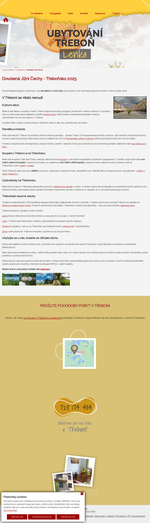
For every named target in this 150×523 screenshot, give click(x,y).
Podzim (6, 226)
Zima (4, 231)
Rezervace (100, 13)
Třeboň (115, 13)
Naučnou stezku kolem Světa (16, 205)
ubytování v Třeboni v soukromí (42, 317)
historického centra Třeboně (79, 138)
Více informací (10, 510)
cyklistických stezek (63, 186)
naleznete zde (127, 205)
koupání (63, 159)
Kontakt (84, 13)
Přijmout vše (17, 517)
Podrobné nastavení (42, 517)
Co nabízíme (37, 13)
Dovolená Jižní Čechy (34, 70)
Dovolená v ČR (123, 516)
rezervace (45, 269)
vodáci (30, 165)
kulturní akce (50, 114)
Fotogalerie (55, 13)
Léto (4, 221)
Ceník (70, 13)
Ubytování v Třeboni (104, 516)
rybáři (22, 165)
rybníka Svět (68, 226)
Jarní (4, 216)
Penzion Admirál (85, 516)
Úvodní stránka (8, 70)
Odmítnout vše (68, 517)
